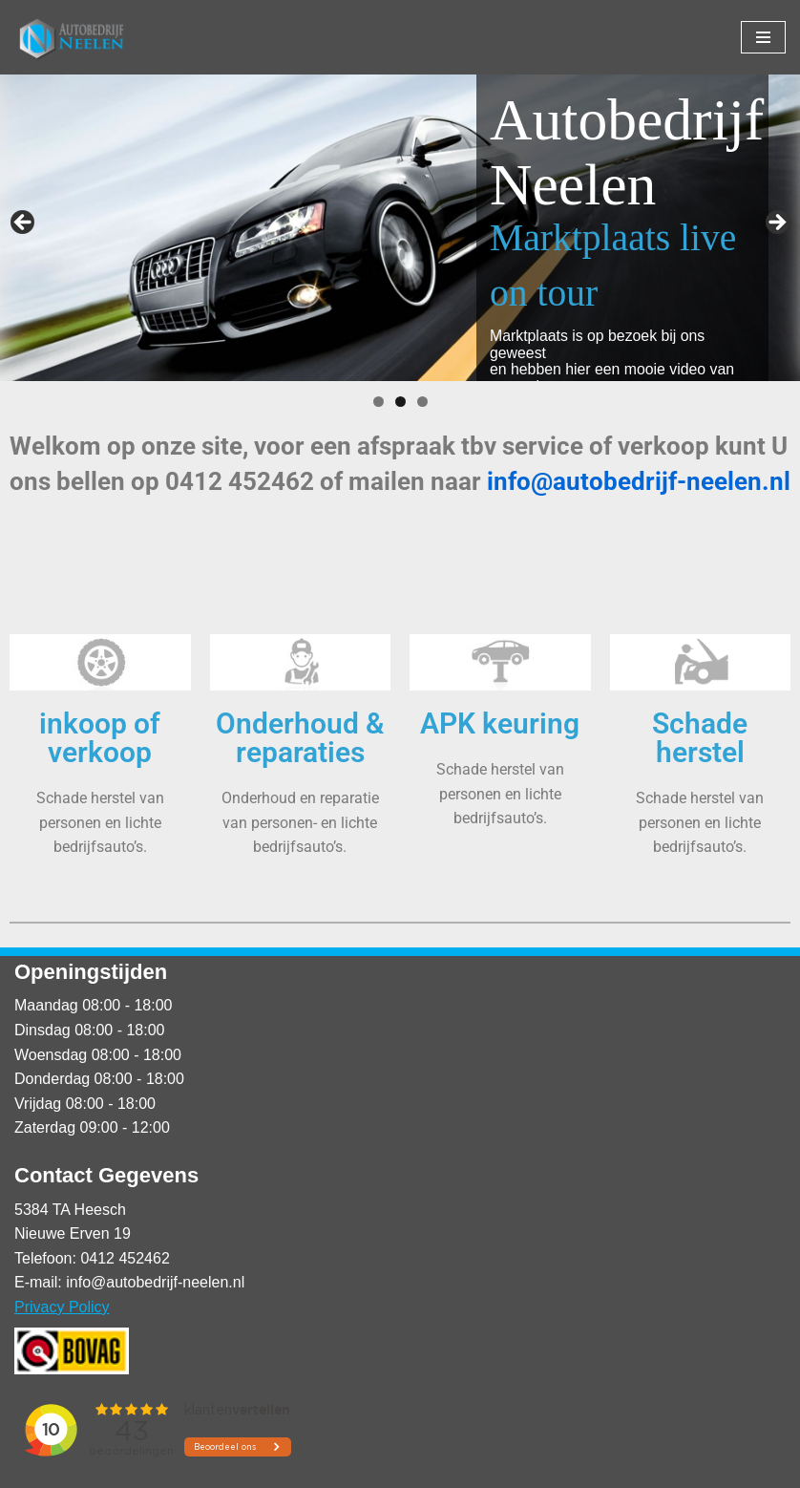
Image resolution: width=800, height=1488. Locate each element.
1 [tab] (378, 401)
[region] (400, 227)
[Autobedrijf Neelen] (71, 37)
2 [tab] (400, 401)
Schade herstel (699, 738)
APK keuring (499, 723)
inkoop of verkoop (99, 738)
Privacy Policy (62, 1307)
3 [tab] (422, 401)
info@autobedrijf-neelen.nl (638, 481)
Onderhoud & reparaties (300, 738)
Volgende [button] (776, 223)
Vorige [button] (24, 223)
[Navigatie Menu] (763, 37)
